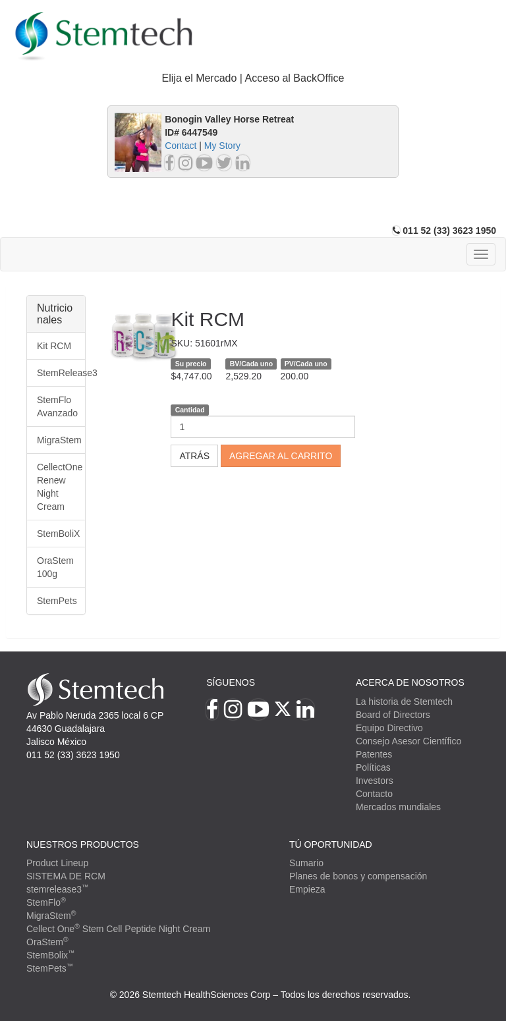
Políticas (373, 767)
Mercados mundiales (398, 807)
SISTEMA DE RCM (65, 876)
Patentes (374, 754)
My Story (222, 145)
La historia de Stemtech (404, 701)
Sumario (306, 863)
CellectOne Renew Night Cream (59, 487)
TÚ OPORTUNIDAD (330, 844)
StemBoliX (58, 533)
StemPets (57, 600)
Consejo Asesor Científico (408, 741)
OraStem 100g (55, 567)
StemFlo (46, 902)
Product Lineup (57, 863)
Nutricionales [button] (54, 313)
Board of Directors (393, 714)
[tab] (253, 79)
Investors (374, 780)
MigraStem (59, 440)
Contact (180, 145)
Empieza (307, 889)
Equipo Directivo (389, 728)
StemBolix (50, 955)
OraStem (47, 942)
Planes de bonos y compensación (358, 876)
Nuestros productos (82, 844)
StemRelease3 (61, 373)
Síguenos (230, 682)
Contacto (374, 793)
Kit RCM (54, 346)
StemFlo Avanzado (57, 406)
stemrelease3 (57, 889)
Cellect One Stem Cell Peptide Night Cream (118, 929)
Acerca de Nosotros (410, 682)
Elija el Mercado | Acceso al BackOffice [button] (253, 78)
